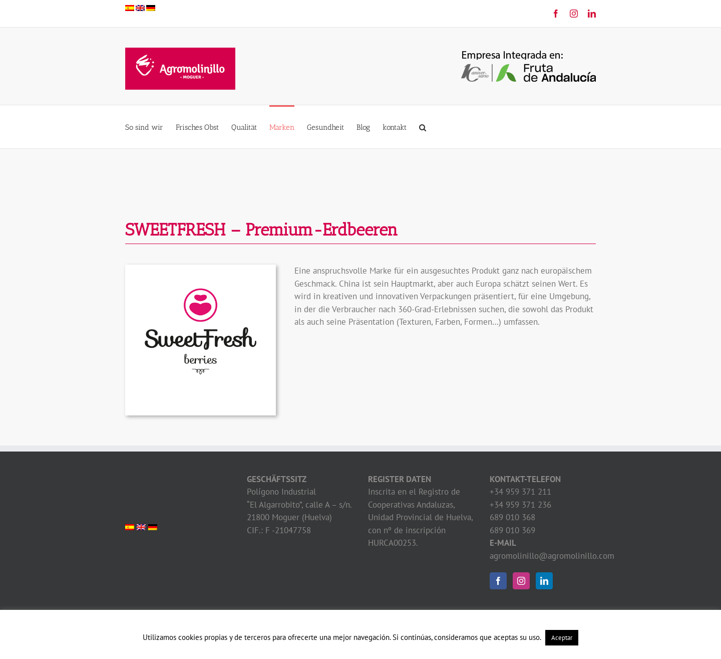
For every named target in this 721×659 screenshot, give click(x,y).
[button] (422, 126)
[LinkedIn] (544, 580)
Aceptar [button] (561, 637)
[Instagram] (521, 580)
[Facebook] (498, 580)
